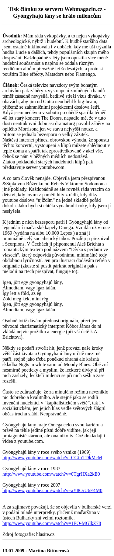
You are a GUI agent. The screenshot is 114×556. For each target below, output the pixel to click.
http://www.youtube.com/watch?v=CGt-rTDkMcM (52, 457)
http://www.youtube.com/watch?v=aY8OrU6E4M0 (52, 490)
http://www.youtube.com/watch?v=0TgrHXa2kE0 (51, 474)
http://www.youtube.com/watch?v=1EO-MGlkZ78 (51, 523)
